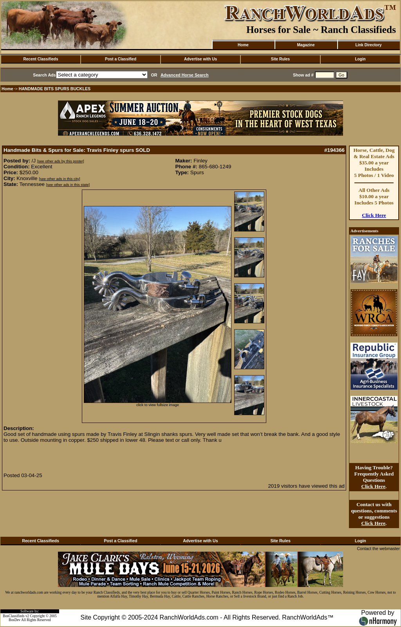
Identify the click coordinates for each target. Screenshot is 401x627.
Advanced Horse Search (185, 75)
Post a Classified (120, 59)
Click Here (374, 215)
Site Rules (280, 59)
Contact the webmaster (378, 548)
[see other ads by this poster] (60, 161)
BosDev (14, 620)
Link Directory (368, 45)
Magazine (305, 45)
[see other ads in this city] (59, 179)
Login (360, 59)
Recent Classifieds (40, 59)
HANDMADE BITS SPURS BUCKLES (55, 88)
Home (243, 45)
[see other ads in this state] (68, 185)
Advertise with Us (200, 59)
